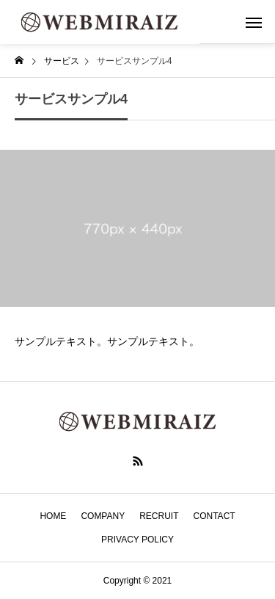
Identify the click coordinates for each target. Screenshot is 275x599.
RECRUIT (158, 516)
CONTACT (214, 516)
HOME (53, 516)
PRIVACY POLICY (137, 539)
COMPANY (103, 516)
